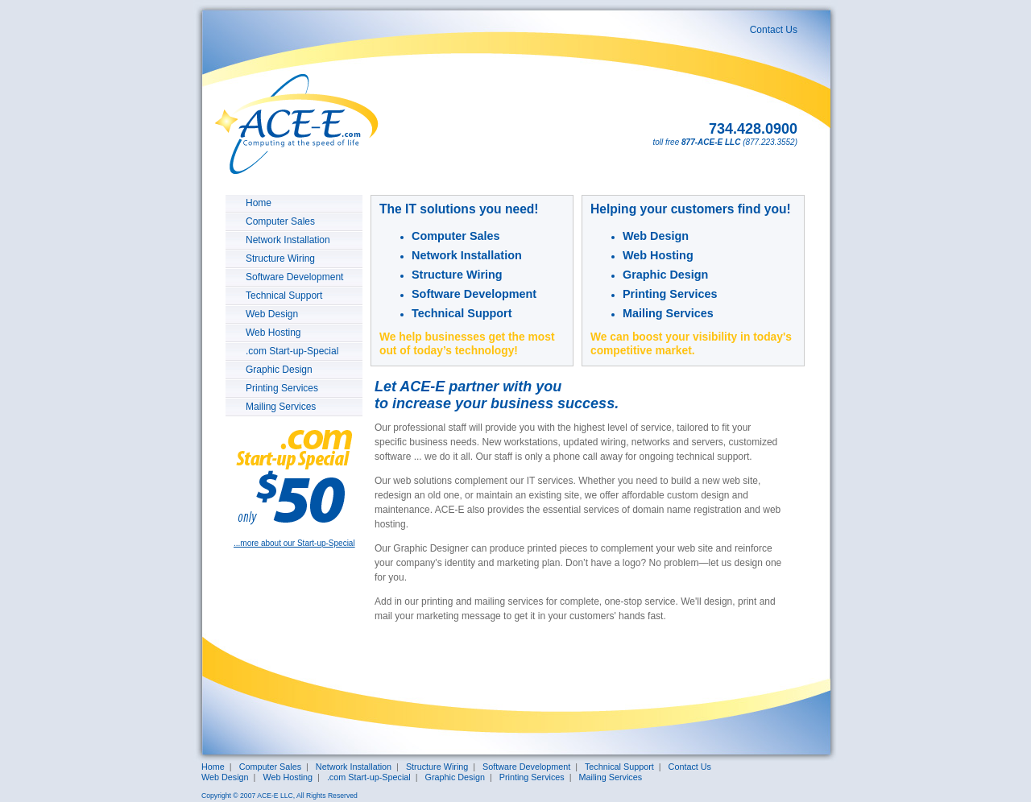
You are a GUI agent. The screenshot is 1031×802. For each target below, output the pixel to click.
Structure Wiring (280, 258)
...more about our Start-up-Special (294, 543)
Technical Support (284, 295)
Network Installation (288, 240)
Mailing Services (281, 406)
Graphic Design (279, 369)
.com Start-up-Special (292, 351)
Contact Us (773, 29)
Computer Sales (280, 221)
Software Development (294, 277)
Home (258, 203)
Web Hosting (273, 332)
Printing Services (282, 388)
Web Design (272, 314)
